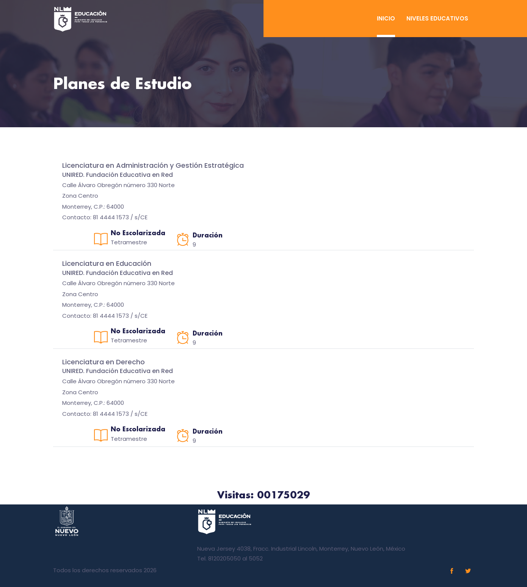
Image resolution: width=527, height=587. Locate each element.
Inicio (386, 18)
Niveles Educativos (437, 18)
